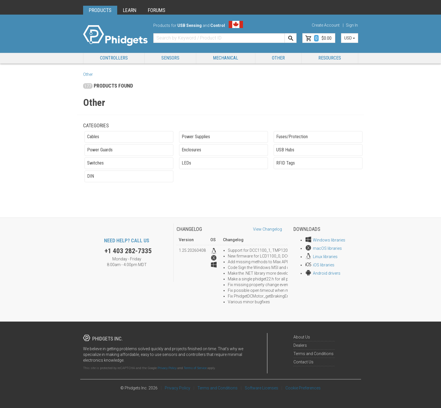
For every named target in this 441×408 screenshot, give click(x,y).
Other (278, 58)
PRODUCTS (100, 10)
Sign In (352, 25)
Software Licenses (261, 388)
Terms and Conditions (313, 353)
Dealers (300, 345)
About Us (301, 337)
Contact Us (303, 362)
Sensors (170, 58)
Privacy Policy (167, 368)
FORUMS (156, 10)
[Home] (115, 35)
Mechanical (225, 58)
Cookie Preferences (303, 388)
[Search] (291, 38)
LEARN (129, 10)
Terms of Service (195, 368)
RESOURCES (329, 58)
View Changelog (267, 229)
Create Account (326, 25)
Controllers (114, 58)
